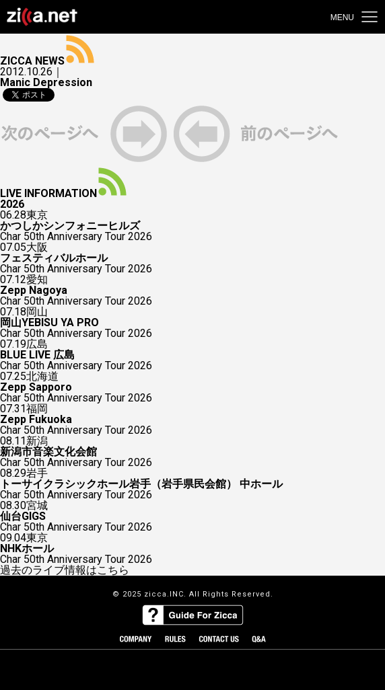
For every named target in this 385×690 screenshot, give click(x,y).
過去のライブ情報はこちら (64, 570)
